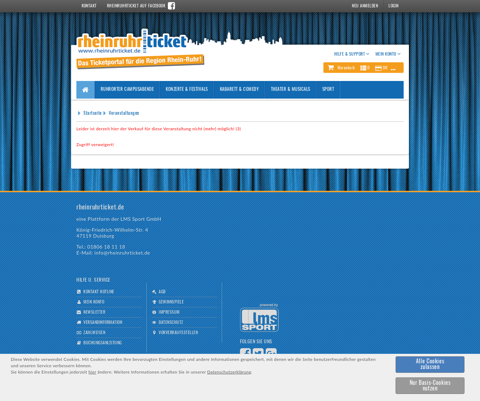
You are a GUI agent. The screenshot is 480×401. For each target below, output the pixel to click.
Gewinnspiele (171, 302)
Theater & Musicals (290, 89)
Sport (328, 89)
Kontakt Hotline (98, 292)
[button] (363, 67)
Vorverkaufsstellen (178, 333)
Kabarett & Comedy (239, 89)
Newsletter (94, 312)
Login (393, 6)
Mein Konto (93, 302)
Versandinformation (102, 322)
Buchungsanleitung (102, 343)
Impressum (169, 312)
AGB (162, 292)
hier (92, 372)
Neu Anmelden (365, 6)
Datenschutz (171, 322)
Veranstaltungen (124, 113)
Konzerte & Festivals (187, 89)
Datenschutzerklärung (229, 372)
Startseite (92, 113)
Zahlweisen (94, 333)
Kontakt (89, 6)
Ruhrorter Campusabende (127, 89)
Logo (259, 317)
